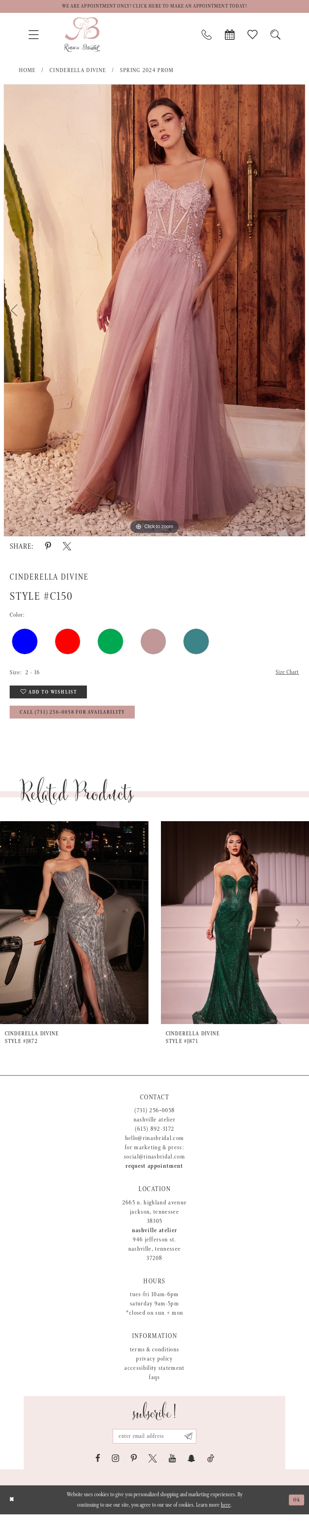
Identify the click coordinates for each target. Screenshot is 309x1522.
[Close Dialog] (12, 1507)
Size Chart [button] (285, 674)
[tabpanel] (154, 311)
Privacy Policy (154, 1364)
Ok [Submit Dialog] (296, 1507)
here (226, 1512)
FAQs (154, 1383)
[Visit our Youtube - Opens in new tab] (172, 1465)
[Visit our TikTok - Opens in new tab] (210, 1465)
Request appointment (154, 1171)
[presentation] (74, 928)
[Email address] (154, 1443)
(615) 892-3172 (155, 1134)
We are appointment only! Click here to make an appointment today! (154, 7)
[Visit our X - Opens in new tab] (152, 1465)
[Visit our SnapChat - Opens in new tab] (191, 1465)
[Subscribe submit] (192, 1443)
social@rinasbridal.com (154, 1162)
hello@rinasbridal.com (154, 1144)
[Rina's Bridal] (82, 36)
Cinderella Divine (77, 71)
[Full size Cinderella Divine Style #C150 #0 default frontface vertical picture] (154, 311)
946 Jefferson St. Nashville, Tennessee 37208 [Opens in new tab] (154, 1254)
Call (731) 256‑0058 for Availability (81, 717)
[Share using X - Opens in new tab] (67, 547)
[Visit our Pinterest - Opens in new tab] (134, 1465)
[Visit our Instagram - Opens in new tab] (115, 1465)
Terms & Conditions (154, 1355)
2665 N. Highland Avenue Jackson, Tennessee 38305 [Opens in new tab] (154, 1217)
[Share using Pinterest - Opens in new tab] (48, 547)
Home (27, 71)
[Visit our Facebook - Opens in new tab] (97, 1465)
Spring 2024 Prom (147, 71)
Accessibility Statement (154, 1373)
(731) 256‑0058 (154, 1116)
